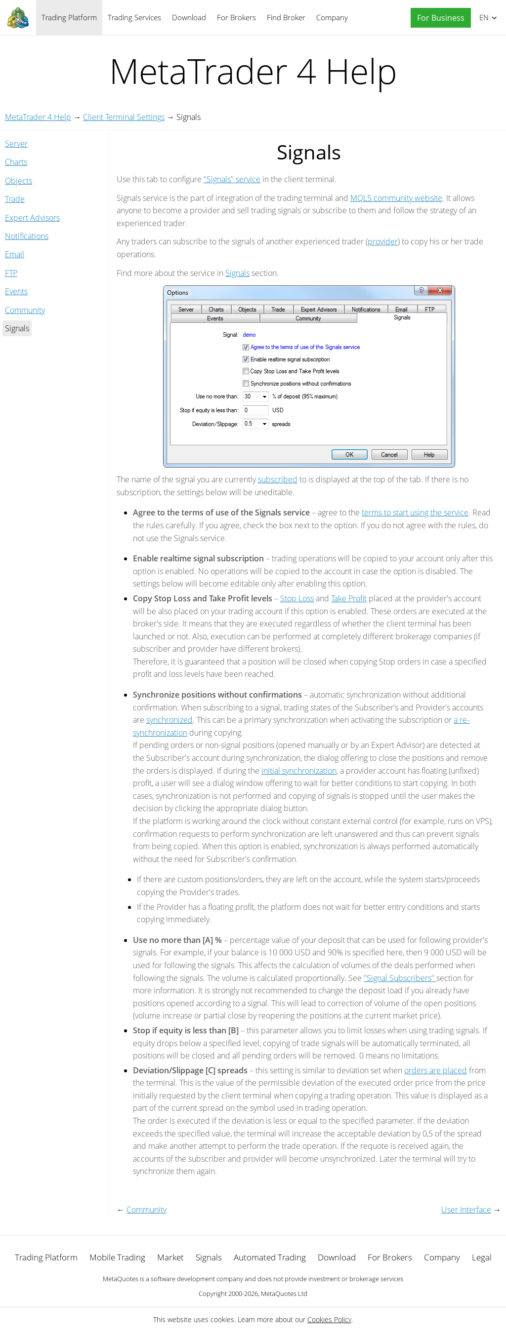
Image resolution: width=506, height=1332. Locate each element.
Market (170, 1257)
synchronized (169, 719)
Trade (15, 199)
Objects (18, 180)
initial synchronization (299, 770)
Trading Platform (69, 17)
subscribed (277, 479)
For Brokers (236, 17)
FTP (11, 273)
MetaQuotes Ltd (284, 1293)
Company (332, 17)
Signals (237, 273)
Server (16, 143)
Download (189, 17)
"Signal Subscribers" (400, 978)
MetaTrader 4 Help (38, 117)
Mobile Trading (117, 1257)
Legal (482, 1257)
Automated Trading (270, 1257)
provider (383, 241)
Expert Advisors (32, 217)
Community (25, 310)
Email (14, 254)
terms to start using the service (415, 512)
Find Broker (286, 17)
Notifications (26, 236)
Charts (16, 162)
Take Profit (349, 598)
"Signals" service (232, 179)
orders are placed (435, 1070)
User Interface (466, 1209)
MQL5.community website (396, 198)
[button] (438, 18)
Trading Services (134, 17)
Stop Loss (297, 598)
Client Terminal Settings (124, 117)
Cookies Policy (329, 1319)
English (482, 17)
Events (16, 291)
